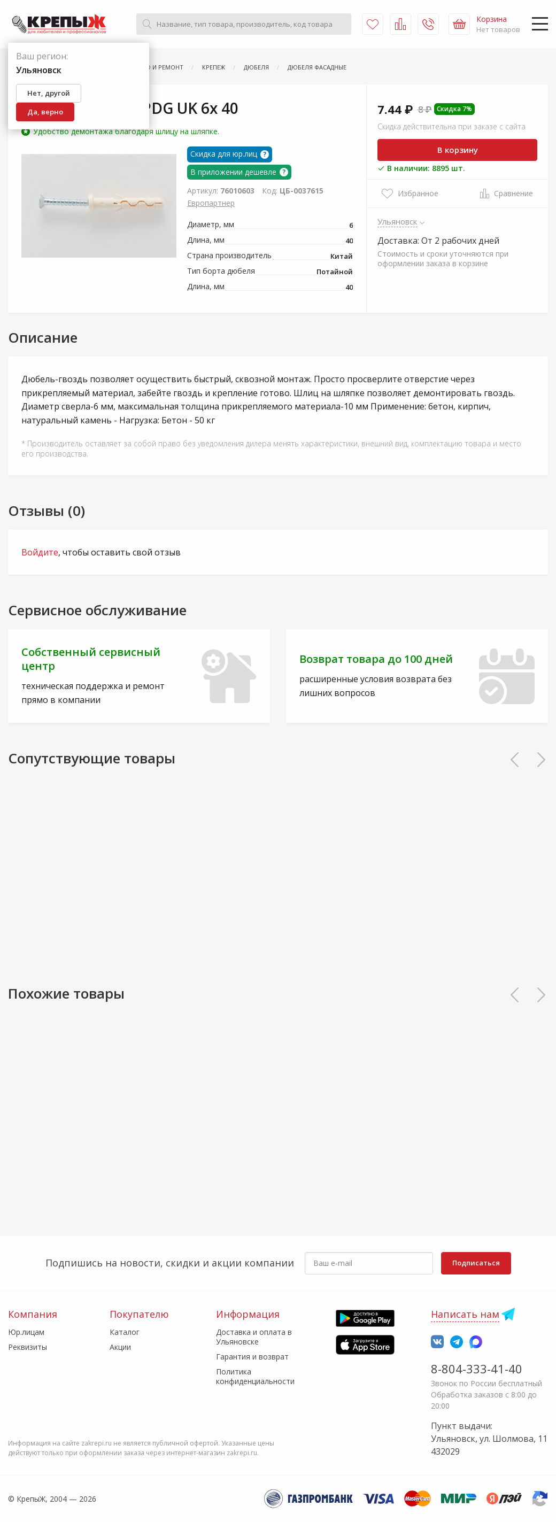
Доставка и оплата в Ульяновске (254, 1337)
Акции (120, 1347)
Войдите (39, 552)
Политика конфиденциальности (255, 1376)
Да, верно (45, 112)
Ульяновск (397, 221)
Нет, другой (48, 93)
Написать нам (465, 1314)
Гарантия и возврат (252, 1356)
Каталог (125, 1332)
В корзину (457, 149)
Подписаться (476, 1263)
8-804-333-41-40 (476, 1369)
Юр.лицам (26, 1332)
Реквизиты (27, 1347)
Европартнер (211, 203)
